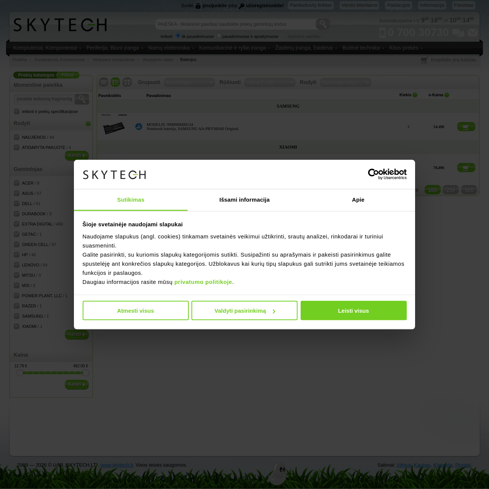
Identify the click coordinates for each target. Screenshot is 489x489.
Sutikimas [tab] (130, 199)
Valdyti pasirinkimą (245, 310)
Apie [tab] (358, 199)
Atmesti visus (135, 310)
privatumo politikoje (203, 281)
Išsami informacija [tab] (244, 199)
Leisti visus (353, 310)
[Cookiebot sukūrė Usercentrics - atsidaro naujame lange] (373, 174)
